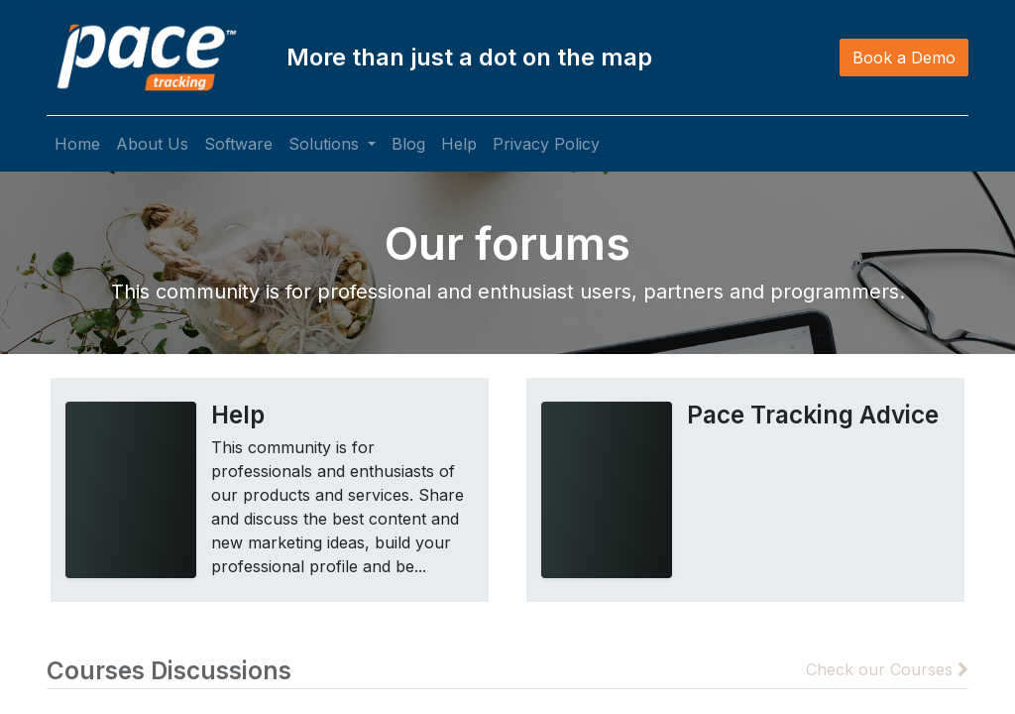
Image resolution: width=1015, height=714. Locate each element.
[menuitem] (77, 144)
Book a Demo (904, 57)
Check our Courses (887, 669)
